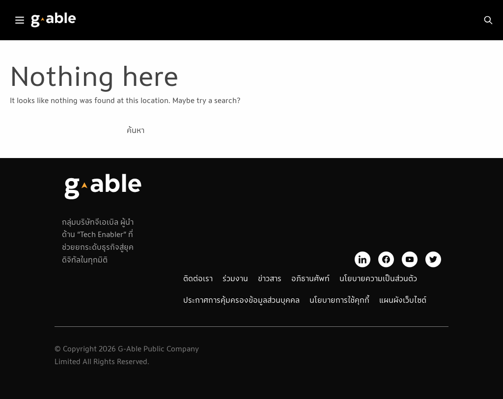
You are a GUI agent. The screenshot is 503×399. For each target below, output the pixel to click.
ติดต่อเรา (198, 278)
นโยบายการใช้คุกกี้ (339, 300)
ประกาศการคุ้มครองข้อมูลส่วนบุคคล (241, 300)
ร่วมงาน (235, 278)
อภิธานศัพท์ (310, 278)
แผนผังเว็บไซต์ (402, 300)
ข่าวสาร (269, 278)
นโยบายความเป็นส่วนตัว (378, 278)
